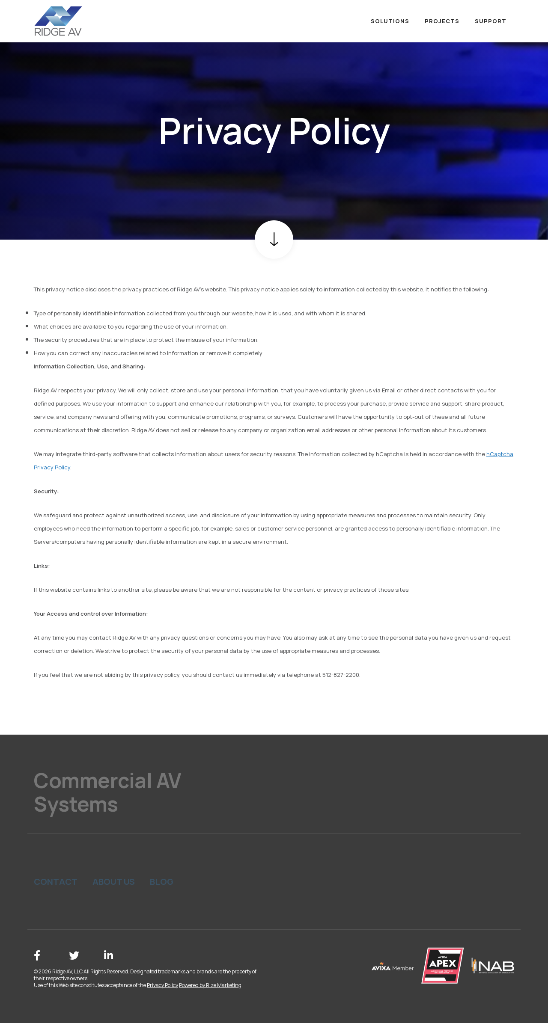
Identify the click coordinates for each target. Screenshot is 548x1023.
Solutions (390, 21)
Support (490, 21)
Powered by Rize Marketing (210, 985)
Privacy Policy (162, 985)
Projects (442, 21)
